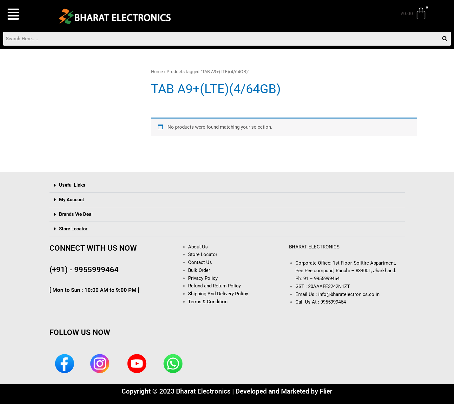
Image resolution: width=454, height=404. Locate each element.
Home (157, 71)
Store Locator (73, 229)
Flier (325, 391)
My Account (71, 199)
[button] (24, 14)
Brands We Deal (76, 214)
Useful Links (72, 185)
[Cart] (414, 13)
